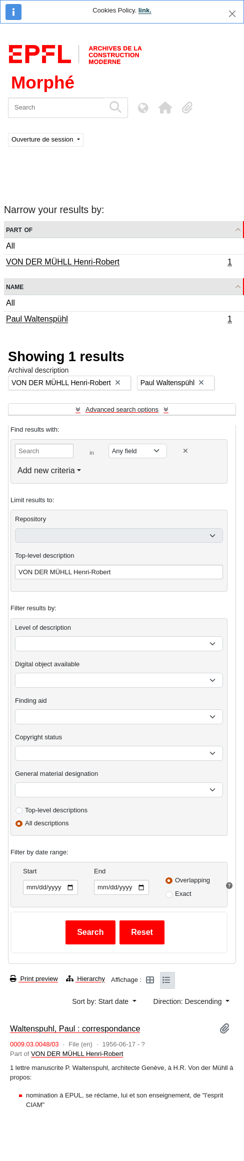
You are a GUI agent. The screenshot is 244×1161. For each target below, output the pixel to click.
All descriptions (46, 823)
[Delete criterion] (185, 451)
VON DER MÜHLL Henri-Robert (119, 263)
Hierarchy (85, 978)
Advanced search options (122, 409)
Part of (19, 229)
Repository (30, 519)
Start (29, 871)
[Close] (232, 14)
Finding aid (31, 700)
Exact (183, 893)
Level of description (43, 627)
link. (145, 10)
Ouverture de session (43, 139)
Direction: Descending (189, 1001)
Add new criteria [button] (46, 470)
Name (15, 286)
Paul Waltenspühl (119, 320)
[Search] (56, 108)
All (10, 246)
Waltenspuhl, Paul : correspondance (75, 1028)
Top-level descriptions (56, 810)
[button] (165, 108)
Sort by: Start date (101, 1001)
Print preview (34, 978)
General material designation (56, 773)
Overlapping (192, 880)
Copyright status (38, 737)
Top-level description (44, 555)
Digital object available (47, 664)
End (100, 871)
